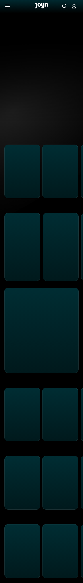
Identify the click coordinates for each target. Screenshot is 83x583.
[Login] (74, 6)
